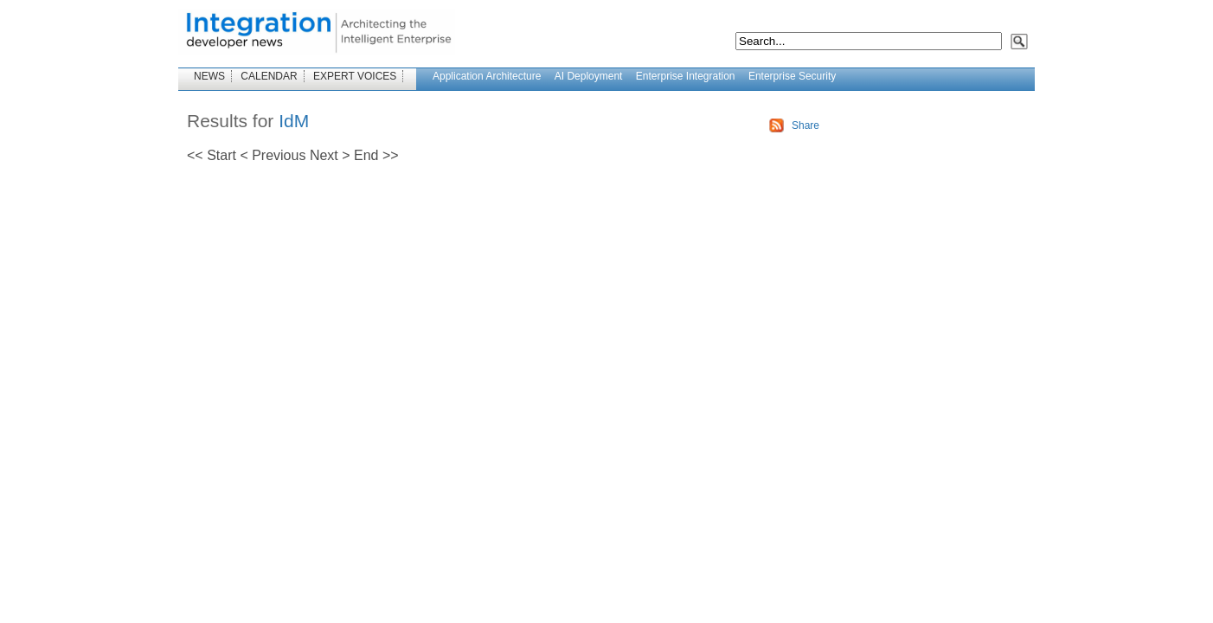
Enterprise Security (792, 76)
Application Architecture (487, 76)
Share (805, 125)
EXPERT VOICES (354, 76)
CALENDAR (269, 76)
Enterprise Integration (685, 76)
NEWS (209, 76)
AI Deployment (589, 76)
